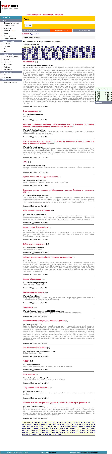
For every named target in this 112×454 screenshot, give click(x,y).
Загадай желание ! (10, 38)
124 (46, 55)
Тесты (6, 33)
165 (36, 59)
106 (60, 53)
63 (25, 51)
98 (35, 53)
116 (93, 53)
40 (44, 49)
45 (56, 49)
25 (82, 47)
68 (37, 51)
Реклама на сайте (10, 82)
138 (93, 55)
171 (56, 59)
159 (90, 57)
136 (86, 55)
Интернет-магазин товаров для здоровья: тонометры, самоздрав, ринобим (55, 403)
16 (60, 47)
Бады (25, 162)
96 (30, 53)
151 (63, 57)
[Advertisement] (54, 7)
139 (23, 57)
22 (75, 47)
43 (51, 49)
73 (49, 51)
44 (54, 49)
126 (53, 55)
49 (65, 49)
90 (89, 51)
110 (73, 53)
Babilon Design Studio (89, 452)
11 (48, 47)
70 (42, 51)
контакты (59, 15)
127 (56, 55)
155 (76, 57)
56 (82, 49)
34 (30, 49)
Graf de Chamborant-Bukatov (34, 348)
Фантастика (8, 75)
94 (25, 53)
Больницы (28, 41)
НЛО (5, 51)
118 (26, 55)
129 (63, 55)
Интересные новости (11, 23)
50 (68, 49)
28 (89, 47)
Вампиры (7, 59)
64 (27, 51)
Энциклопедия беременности (35, 227)
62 (23, 51)
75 (54, 51)
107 (63, 53)
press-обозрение (34, 15)
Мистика (7, 46)
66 (32, 51)
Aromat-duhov (28, 62)
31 (23, 49)
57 (84, 49)
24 (80, 47)
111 (76, 53)
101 (43, 53)
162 (26, 59)
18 (65, 47)
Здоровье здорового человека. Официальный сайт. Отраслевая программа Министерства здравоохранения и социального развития (58, 125)
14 (55, 47)
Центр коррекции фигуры (33, 292)
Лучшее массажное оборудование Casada (40, 177)
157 (83, 57)
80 (65, 51)
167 (43, 59)
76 (56, 51)
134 (80, 55)
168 (46, 59)
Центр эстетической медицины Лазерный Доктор (44, 321)
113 (83, 53)
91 (91, 51)
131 (70, 55)
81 (68, 51)
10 (46, 47)
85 (77, 51)
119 (30, 55)
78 (61, 51)
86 (80, 51)
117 (23, 55)
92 (94, 51)
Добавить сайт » (61, 30)
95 (28, 53)
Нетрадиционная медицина (49, 41)
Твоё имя (7, 67)
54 (77, 49)
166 (39, 59)
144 (40, 57)
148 (53, 57)
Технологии (8, 69)
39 (42, 49)
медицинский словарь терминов (36, 211)
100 (40, 53)
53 (75, 49)
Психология (8, 64)
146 (46, 57)
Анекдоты (7, 28)
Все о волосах (29, 374)
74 (51, 51)
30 (94, 47)
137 (90, 55)
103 (50, 53)
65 (30, 51)
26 (84, 47)
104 (53, 53)
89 (87, 51)
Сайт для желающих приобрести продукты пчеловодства (47, 257)
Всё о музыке (8, 36)
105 (56, 53)
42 (49, 49)
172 (59, 59)
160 (93, 57)
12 (51, 47)
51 (70, 49)
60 (91, 49)
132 (73, 55)
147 (50, 57)
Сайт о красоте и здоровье (34, 244)
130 (66, 55)
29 (91, 47)
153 (70, 57)
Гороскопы (7, 31)
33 (27, 49)
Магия (6, 49)
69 (39, 51)
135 (83, 55)
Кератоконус (28, 307)
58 (87, 49)
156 (80, 57)
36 (35, 49)
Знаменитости (9, 25)
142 (33, 57)
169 (49, 59)
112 (80, 53)
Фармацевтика (30, 44)
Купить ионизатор (30, 111)
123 (43, 55)
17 (63, 47)
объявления (48, 15)
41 (46, 49)
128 (60, 55)
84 (75, 51)
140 (26, 57)
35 (32, 49)
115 (90, 53)
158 (86, 57)
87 (82, 51)
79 (63, 51)
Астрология (8, 62)
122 (40, 55)
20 (70, 47)
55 (80, 49)
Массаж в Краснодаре (32, 279)
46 (58, 49)
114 (86, 53)
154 (73, 57)
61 (94, 49)
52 (73, 49)
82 (70, 51)
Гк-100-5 (26, 361)
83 (73, 51)
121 (36, 55)
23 (77, 47)
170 (53, 59)
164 (33, 59)
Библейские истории (11, 57)
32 (25, 49)
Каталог (25, 34)
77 (58, 51)
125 (50, 55)
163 (29, 59)
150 (60, 57)
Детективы (7, 77)
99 (37, 53)
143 (36, 57)
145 (43, 57)
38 (39, 49)
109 (70, 53)
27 (87, 47)
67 (35, 51)
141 (30, 57)
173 (62, 59)
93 (23, 53)
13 (53, 47)
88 (84, 51)
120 (33, 55)
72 (46, 51)
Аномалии (7, 44)
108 (66, 53)
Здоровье (34, 34)
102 (46, 53)
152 (66, 57)
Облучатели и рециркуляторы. (36, 388)
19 (67, 47)
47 (61, 49)
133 (76, 55)
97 (32, 53)
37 (37, 49)
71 (44, 51)
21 (72, 47)
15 (58, 47)
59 (89, 49)
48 (63, 49)
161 (23, 59)
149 (56, 57)
